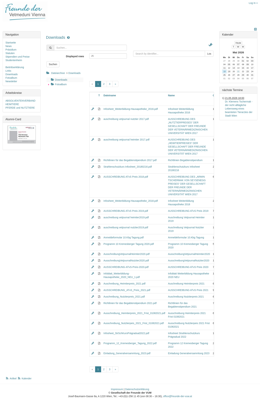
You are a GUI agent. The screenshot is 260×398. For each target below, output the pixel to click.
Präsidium (10, 49)
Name (171, 95)
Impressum (117, 389)
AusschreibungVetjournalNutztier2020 (188, 260)
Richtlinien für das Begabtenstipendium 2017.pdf (130, 160)
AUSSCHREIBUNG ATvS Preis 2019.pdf (126, 210)
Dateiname (110, 95)
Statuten (10, 53)
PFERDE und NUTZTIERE (20, 107)
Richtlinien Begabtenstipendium (185, 160)
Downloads (56, 37)
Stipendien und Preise (17, 56)
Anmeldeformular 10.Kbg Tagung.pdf (124, 237)
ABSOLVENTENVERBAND (20, 100)
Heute (238, 43)
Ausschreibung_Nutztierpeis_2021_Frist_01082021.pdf (134, 323)
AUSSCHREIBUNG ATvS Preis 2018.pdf (126, 176)
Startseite (10, 42)
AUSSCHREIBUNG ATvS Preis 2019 (188, 210)
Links (8, 70)
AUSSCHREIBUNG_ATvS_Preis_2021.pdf (127, 290)
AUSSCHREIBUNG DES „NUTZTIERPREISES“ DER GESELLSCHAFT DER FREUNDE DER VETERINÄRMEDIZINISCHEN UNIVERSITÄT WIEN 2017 (188, 126)
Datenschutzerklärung (137, 389)
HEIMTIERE (12, 104)
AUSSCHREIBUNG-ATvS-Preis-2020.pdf (126, 267)
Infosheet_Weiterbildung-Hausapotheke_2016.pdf (131, 109)
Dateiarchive (58, 73)
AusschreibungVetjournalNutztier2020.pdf (126, 260)
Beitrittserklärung (14, 67)
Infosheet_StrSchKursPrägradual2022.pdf (126, 333)
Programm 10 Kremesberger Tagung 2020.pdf (129, 244)
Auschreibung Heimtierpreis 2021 (186, 283)
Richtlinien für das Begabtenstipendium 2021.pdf (130, 303)
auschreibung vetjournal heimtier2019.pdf (126, 217)
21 (238, 71)
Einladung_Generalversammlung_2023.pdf (127, 353)
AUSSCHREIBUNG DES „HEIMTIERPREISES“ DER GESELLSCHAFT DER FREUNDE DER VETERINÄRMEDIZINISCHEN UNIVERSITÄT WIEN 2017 (188, 146)
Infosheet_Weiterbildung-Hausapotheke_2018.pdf (131, 200)
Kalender (24, 378)
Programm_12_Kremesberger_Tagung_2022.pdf (130, 343)
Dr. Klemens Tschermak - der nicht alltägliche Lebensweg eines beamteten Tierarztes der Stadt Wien (238, 108)
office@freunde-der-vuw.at (177, 396)
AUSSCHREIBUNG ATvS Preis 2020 (188, 267)
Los (209, 53)
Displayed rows (75, 56)
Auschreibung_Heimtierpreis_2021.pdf (125, 283)
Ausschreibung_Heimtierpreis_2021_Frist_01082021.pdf (134, 313)
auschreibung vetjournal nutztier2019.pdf (126, 227)
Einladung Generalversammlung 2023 (188, 353)
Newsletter (11, 81)
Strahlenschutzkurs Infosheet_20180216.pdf (128, 166)
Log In (253, 3)
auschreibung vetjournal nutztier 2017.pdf (126, 119)
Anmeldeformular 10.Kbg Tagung (186, 237)
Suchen (53, 64)
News (8, 46)
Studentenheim (13, 60)
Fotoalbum (58, 84)
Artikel (11, 378)
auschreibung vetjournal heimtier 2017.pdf (127, 139)
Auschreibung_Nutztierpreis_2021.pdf (124, 296)
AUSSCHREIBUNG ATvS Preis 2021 (188, 290)
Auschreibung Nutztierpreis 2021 (186, 296)
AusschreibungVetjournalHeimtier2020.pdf (127, 254)
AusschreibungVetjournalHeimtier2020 (189, 254)
